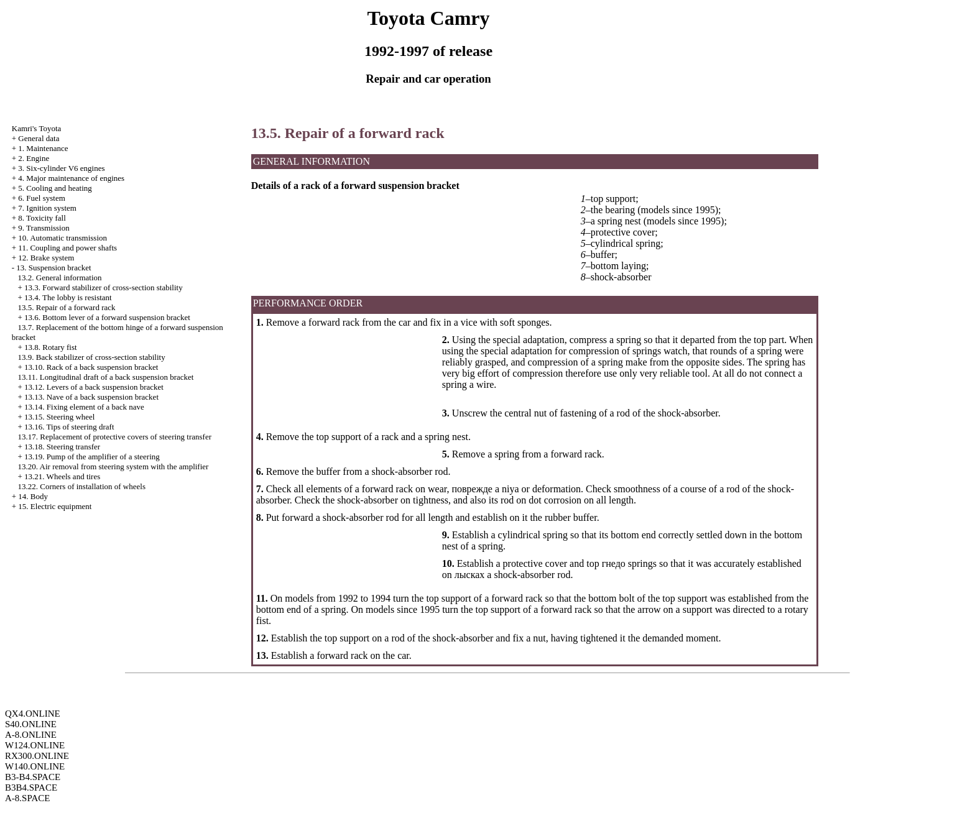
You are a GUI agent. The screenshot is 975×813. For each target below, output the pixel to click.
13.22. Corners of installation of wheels (82, 486)
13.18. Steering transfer (62, 446)
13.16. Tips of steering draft (69, 426)
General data (38, 138)
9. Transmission (43, 227)
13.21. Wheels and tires (62, 476)
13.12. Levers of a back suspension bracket (94, 387)
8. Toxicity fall (41, 218)
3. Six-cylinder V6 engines (61, 168)
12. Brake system (46, 257)
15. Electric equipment (54, 506)
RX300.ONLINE (37, 756)
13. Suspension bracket (53, 267)
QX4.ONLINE (32, 714)
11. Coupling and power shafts (67, 247)
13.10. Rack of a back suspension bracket (91, 367)
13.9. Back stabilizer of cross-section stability (91, 357)
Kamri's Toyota (37, 128)
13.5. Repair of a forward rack (67, 307)
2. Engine (33, 158)
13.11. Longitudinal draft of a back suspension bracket (106, 377)
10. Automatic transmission (62, 237)
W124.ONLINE (35, 745)
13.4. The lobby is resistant (68, 297)
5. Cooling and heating (54, 188)
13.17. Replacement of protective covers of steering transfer (115, 436)
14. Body (33, 496)
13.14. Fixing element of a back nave (84, 406)
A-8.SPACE (27, 798)
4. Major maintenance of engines (71, 178)
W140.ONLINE (35, 766)
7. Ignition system (47, 208)
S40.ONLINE (31, 724)
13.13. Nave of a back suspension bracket (91, 397)
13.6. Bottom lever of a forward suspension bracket (107, 317)
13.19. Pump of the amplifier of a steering (92, 456)
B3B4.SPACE (31, 787)
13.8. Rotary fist (50, 347)
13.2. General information (60, 277)
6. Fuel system (41, 198)
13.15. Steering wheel (59, 416)
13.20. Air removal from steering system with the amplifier (113, 466)
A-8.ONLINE (31, 735)
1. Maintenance (43, 148)
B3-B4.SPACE (32, 777)
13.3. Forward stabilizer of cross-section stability (103, 287)
